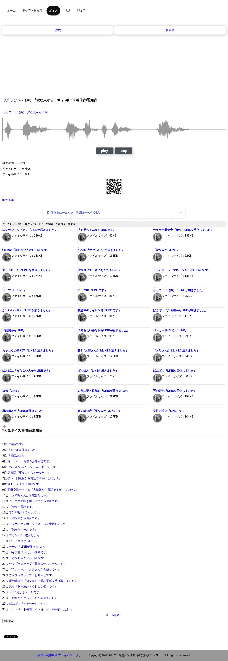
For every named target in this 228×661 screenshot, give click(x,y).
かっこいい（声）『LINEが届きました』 (179, 290)
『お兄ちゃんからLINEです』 (96, 229)
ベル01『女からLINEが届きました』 (101, 249)
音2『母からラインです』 (25, 512)
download (8, 199)
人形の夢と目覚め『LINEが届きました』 (104, 390)
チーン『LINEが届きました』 (28, 546)
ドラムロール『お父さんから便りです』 (34, 569)
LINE (46, 112)
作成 (58, 30)
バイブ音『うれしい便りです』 (29, 552)
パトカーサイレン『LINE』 (170, 330)
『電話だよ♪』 (16, 455)
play (104, 151)
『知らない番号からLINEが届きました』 (104, 330)
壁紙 (67, 10)
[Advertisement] (114, 68)
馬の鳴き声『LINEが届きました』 (24, 410)
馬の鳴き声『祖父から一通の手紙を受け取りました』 (43, 580)
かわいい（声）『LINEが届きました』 (26, 310)
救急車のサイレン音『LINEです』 (99, 310)
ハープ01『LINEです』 (92, 290)
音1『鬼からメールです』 (25, 592)
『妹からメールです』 (23, 529)
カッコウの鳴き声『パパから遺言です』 (34, 501)
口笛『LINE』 (11, 390)
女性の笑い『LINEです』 (169, 410)
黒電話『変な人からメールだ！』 (28, 472)
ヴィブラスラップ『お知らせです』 (32, 575)
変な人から (34, 112)
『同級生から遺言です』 (24, 518)
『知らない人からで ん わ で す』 (33, 466)
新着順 (170, 30)
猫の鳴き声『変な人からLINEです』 (101, 410)
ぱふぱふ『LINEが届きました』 (98, 370)
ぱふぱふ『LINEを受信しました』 (174, 370)
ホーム (11, 10)
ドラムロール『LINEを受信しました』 (26, 270)
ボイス (53, 10)
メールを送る (114, 615)
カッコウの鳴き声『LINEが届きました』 (28, 350)
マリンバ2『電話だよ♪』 (25, 535)
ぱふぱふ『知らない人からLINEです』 (26, 370)
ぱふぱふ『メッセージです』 (27, 603)
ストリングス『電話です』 (24, 484)
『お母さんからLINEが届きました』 (176, 350)
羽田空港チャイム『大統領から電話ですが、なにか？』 (43, 489)
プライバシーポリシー (72, 655)
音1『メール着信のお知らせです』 (29, 461)
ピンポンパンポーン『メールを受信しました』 (39, 523)
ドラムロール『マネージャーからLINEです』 (182, 270)
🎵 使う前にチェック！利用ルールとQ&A (73, 212)
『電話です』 (16, 444)
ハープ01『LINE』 (14, 290)
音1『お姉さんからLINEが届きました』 (103, 350)
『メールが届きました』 (23, 449)
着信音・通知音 (32, 10)
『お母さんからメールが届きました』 (33, 597)
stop (123, 151)
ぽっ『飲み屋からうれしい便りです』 (33, 586)
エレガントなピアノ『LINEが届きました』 (29, 229)
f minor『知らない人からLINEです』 (26, 249)
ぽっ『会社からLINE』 (23, 540)
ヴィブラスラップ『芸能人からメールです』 (37, 563)
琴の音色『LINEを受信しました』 (174, 390)
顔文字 (81, 10)
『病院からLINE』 (14, 330)
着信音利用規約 (48, 655)
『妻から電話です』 (22, 506)
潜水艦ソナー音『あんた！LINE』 (99, 270)
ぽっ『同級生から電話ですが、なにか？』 (34, 478)
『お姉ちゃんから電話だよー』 (29, 495)
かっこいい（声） (14, 112)
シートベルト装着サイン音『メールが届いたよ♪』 (41, 609)
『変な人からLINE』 (166, 249)
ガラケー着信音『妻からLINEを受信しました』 (183, 229)
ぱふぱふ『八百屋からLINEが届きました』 (180, 310)
